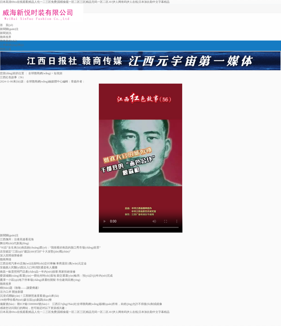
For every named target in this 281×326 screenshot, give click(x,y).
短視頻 (58, 73)
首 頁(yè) (6, 25)
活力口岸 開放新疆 (11, 291)
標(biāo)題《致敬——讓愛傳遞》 (20, 287)
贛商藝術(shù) (8, 41)
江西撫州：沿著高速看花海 (17, 239)
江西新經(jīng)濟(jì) (12, 45)
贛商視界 (5, 37)
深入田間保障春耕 (11, 255)
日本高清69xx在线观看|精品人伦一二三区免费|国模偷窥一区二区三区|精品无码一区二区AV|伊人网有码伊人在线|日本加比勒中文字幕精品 (85, 2)
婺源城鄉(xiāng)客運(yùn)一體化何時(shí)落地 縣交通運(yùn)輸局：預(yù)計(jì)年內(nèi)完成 (56, 275)
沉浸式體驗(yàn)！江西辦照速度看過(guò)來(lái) (29, 295)
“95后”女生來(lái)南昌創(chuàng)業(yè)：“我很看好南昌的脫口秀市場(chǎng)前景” (50, 247)
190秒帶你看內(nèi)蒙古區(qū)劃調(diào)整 (26, 299)
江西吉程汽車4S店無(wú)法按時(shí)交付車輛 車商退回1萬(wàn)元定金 (43, 263)
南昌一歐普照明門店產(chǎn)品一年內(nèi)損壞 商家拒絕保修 (37, 271)
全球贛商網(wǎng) (39, 73)
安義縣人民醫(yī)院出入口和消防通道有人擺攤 (28, 267)
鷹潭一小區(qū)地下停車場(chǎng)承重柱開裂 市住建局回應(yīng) (40, 280)
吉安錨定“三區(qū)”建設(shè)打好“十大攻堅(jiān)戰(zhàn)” (35, 251)
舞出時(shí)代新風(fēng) (14, 243)
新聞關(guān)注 (9, 29)
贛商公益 (5, 49)
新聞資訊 (5, 33)
